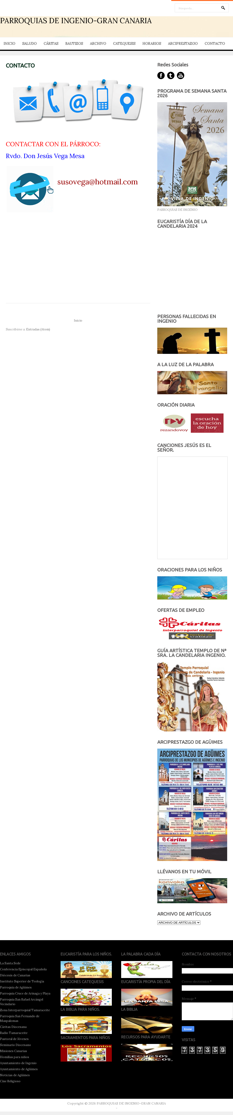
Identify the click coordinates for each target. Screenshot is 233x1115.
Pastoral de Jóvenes (14, 1039)
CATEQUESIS (124, 43)
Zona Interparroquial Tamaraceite (25, 1010)
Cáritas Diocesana (13, 1027)
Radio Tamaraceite (13, 1033)
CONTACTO (215, 43)
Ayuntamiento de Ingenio (18, 1063)
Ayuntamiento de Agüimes (19, 1069)
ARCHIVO (98, 43)
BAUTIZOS (74, 43)
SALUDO (29, 43)
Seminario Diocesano (15, 1045)
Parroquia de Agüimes (16, 987)
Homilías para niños (14, 1057)
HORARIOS (151, 43)
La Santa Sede (10, 963)
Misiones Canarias (13, 1051)
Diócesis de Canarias (15, 975)
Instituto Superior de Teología (22, 981)
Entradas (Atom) (38, 329)
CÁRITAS (51, 43)
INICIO (9, 43)
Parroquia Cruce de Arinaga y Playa (25, 993)
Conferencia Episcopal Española (23, 969)
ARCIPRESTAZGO (183, 43)
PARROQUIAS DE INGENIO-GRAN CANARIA (76, 20)
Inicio (78, 321)
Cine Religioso (10, 1081)
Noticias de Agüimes (15, 1075)
